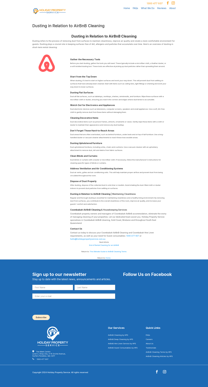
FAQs (135, 8)
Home (127, 8)
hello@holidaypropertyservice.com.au (87, 239)
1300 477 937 (155, 3)
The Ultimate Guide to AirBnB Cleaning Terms (108, 251)
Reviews (161, 8)
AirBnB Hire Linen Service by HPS (122, 343)
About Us (149, 343)
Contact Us (76, 228)
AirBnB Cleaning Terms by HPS (159, 352)
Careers (149, 339)
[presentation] (52, 307)
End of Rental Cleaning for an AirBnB (104, 245)
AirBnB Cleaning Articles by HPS (159, 356)
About (172, 8)
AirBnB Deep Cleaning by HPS (120, 339)
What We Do (147, 8)
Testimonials (151, 348)
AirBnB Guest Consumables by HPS (123, 348)
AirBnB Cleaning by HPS (118, 335)
